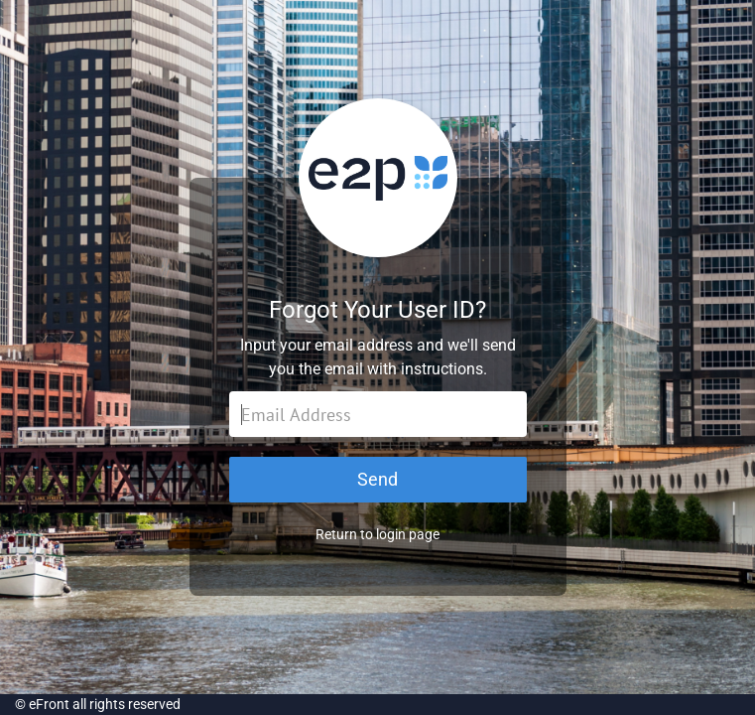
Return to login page (377, 534)
